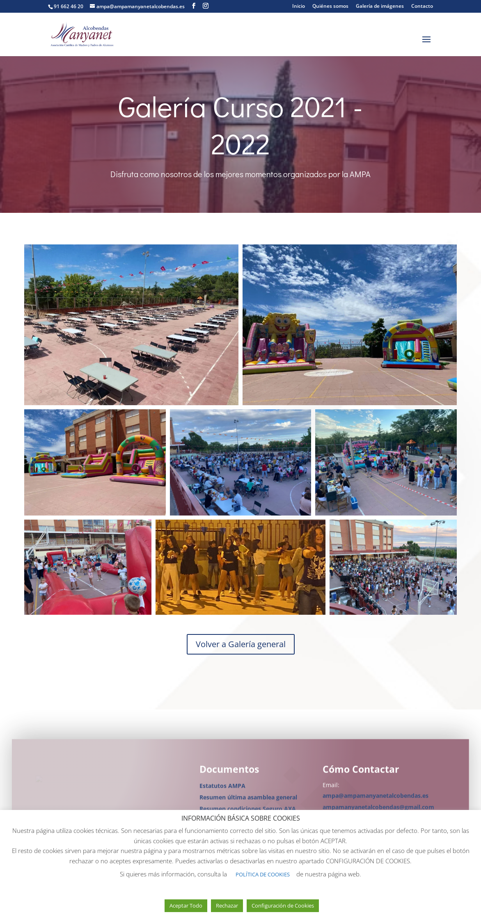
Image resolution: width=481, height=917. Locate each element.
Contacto (422, 6)
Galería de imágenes (380, 6)
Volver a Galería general (241, 644)
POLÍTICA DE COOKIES (263, 874)
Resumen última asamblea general (248, 801)
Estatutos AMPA (222, 789)
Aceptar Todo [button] (185, 905)
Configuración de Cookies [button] (283, 905)
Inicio (298, 6)
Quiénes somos (330, 6)
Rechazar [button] (227, 905)
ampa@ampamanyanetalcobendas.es (375, 799)
